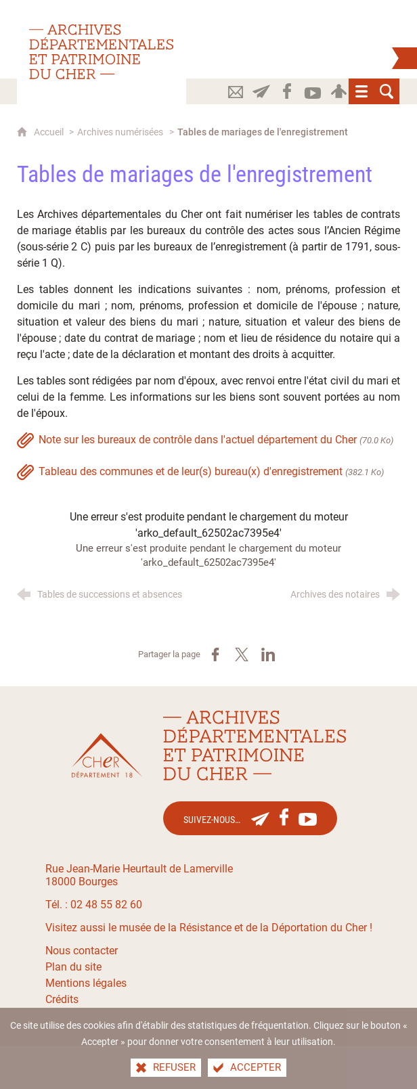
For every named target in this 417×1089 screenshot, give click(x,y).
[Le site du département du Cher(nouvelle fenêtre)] (107, 755)
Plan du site (73, 966)
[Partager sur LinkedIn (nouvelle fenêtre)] (268, 654)
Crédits (62, 999)
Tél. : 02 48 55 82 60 (93, 904)
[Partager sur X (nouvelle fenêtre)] (241, 654)
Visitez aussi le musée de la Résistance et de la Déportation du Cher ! (208, 927)
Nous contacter (81, 950)
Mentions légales (86, 983)
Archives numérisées (120, 132)
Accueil (50, 132)
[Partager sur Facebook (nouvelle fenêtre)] (215, 654)
